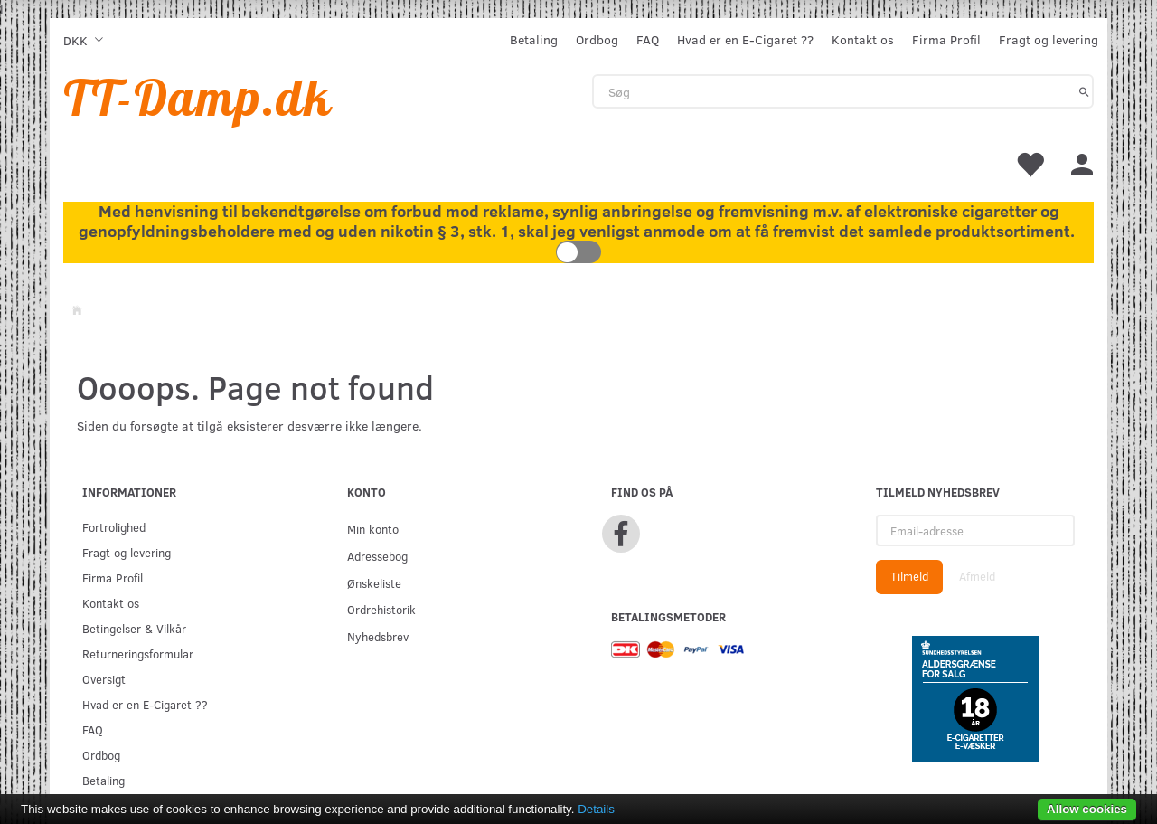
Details (596, 809)
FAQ (647, 39)
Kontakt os (863, 39)
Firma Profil (946, 39)
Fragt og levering (1048, 39)
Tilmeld (909, 576)
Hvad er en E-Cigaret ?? (745, 39)
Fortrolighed (114, 527)
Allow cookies (1087, 809)
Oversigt (104, 679)
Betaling (534, 39)
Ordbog (597, 39)
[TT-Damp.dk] (198, 97)
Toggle (578, 252)
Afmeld (977, 576)
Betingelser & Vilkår (134, 628)
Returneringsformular (137, 653)
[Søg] (1084, 91)
